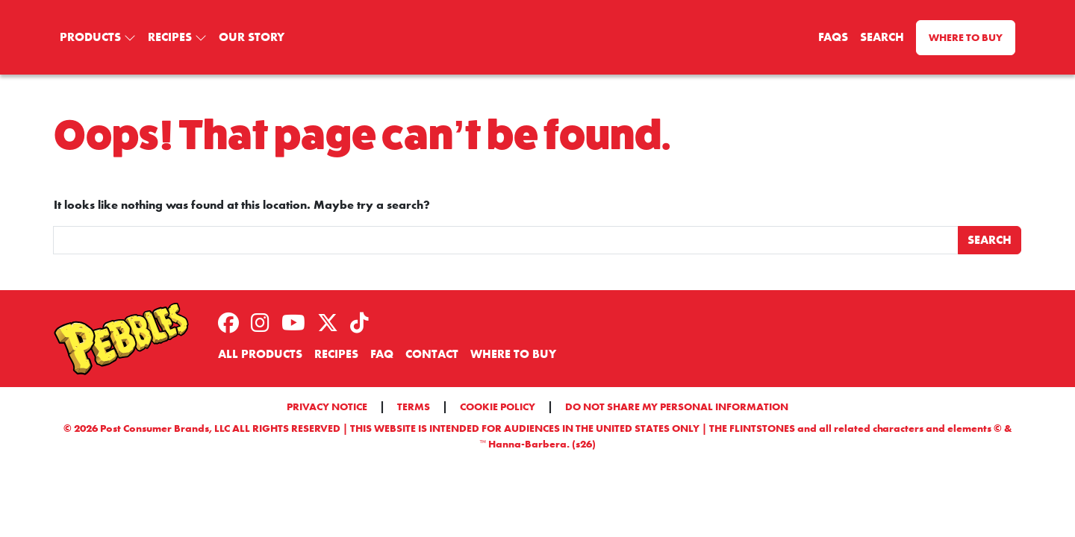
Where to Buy (966, 37)
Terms (413, 406)
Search (882, 37)
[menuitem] (98, 37)
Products (90, 37)
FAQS (833, 37)
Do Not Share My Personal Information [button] (676, 406)
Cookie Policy (497, 406)
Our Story (251, 37)
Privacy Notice (327, 406)
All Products (260, 354)
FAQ (381, 354)
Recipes (170, 37)
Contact (431, 354)
